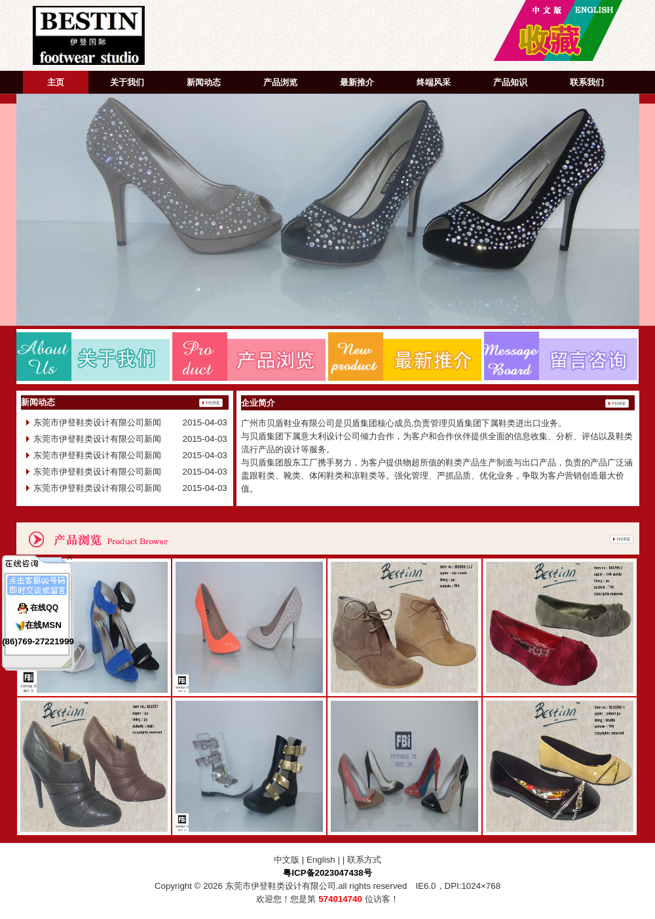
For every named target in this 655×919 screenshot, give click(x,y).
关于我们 (127, 82)
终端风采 (434, 82)
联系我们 (587, 82)
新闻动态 (204, 82)
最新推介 (357, 82)
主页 (55, 82)
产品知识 (510, 82)
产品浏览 (280, 82)
